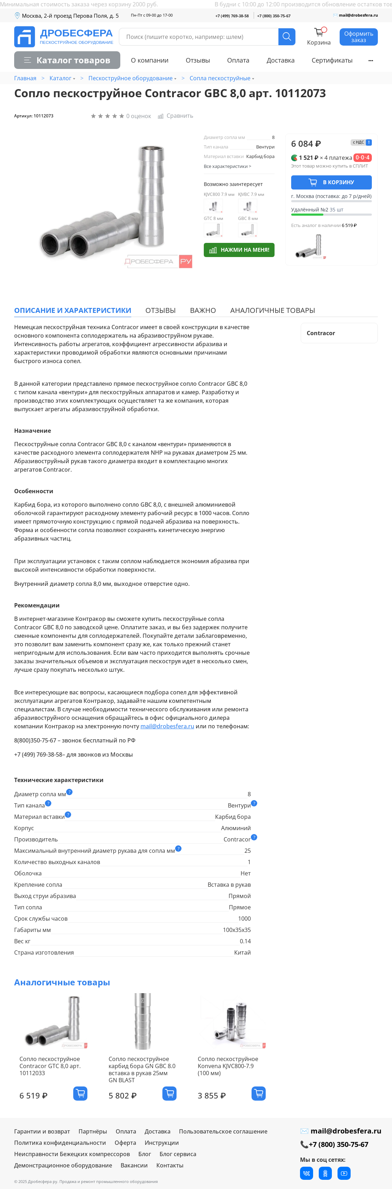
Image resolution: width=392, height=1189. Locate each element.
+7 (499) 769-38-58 (232, 15)
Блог (144, 1156)
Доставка (281, 60)
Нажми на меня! (239, 249)
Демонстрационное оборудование (63, 1168)
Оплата (238, 60)
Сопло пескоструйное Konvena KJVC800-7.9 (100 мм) (241, 1072)
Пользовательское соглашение (223, 1134)
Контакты (170, 1168)
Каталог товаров (67, 60)
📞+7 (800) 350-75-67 (334, 1147)
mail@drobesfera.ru (167, 726)
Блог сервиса (178, 1156)
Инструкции (162, 1145)
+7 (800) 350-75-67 (273, 15)
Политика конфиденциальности (60, 1145)
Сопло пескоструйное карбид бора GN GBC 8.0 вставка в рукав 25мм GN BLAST (144, 1075)
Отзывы (198, 60)
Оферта (125, 1145)
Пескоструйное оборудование (130, 78)
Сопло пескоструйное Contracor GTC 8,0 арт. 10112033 (44, 1072)
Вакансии (134, 1168)
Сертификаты (332, 60)
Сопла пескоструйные (220, 78)
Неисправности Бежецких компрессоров (72, 1156)
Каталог (60, 78)
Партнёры (93, 1134)
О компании (149, 60)
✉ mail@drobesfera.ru (355, 15)
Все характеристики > (227, 166)
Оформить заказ (358, 37)
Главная (25, 78)
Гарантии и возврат (42, 1134)
